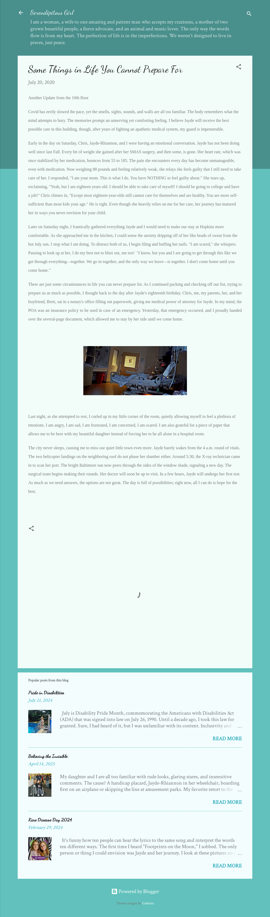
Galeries (148, 903)
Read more (227, 738)
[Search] (249, 14)
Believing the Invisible (47, 756)
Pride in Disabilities (46, 692)
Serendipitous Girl (51, 12)
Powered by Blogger (135, 891)
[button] (238, 67)
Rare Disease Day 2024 (50, 820)
